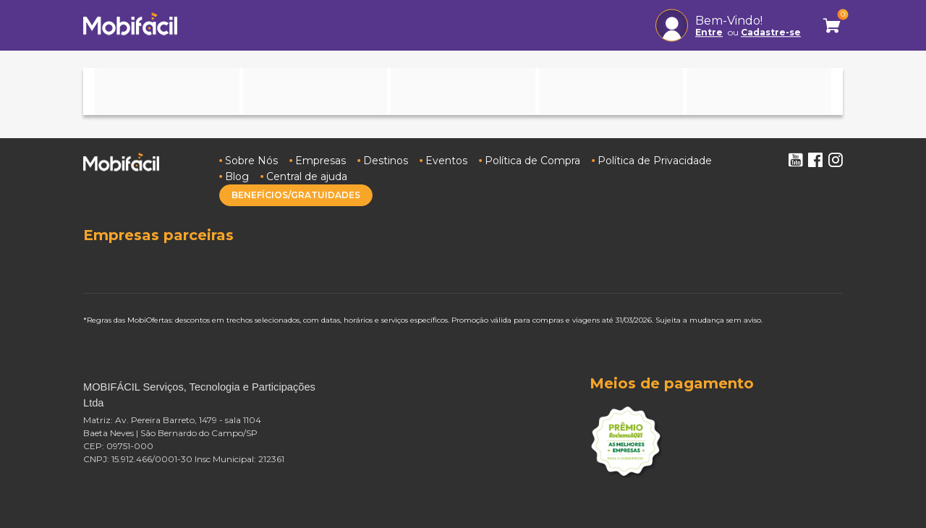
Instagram (835, 160)
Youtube (795, 160)
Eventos (446, 160)
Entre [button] (709, 32)
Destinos (385, 160)
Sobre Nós (251, 160)
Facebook (815, 160)
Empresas (320, 160)
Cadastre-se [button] (771, 32)
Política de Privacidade (655, 160)
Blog (237, 176)
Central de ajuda (306, 176)
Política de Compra (532, 160)
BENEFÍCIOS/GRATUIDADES (296, 195)
